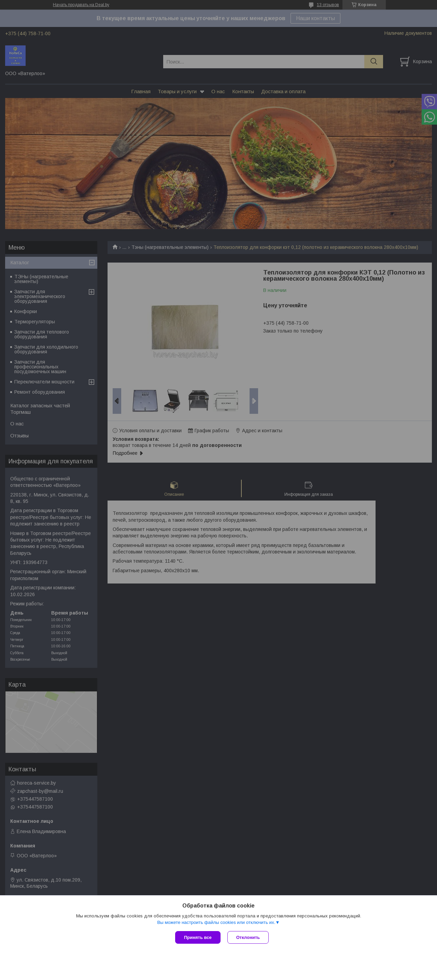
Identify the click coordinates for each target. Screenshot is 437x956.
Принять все (198, 937)
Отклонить (248, 937)
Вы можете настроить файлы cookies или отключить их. (216, 922)
